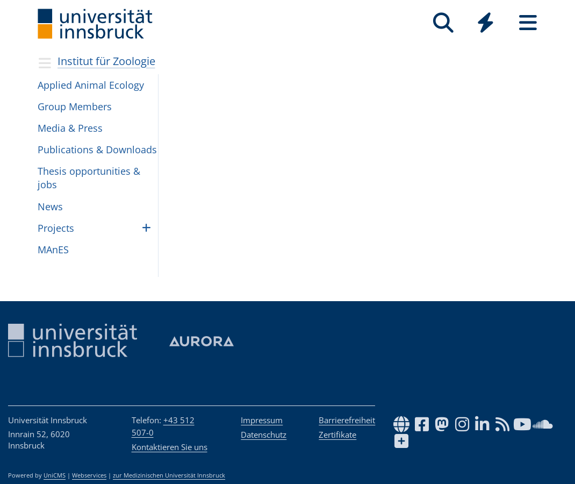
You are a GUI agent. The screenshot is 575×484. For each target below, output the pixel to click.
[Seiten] (528, 23)
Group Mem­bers (75, 106)
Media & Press (70, 128)
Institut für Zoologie (106, 61)
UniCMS (55, 475)
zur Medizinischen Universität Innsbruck (169, 475)
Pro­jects (56, 228)
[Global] (485, 24)
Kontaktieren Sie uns (169, 447)
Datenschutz (263, 434)
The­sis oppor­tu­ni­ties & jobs (89, 178)
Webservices (89, 475)
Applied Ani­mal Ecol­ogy (91, 85)
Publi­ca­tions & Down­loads (97, 149)
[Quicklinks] (485, 23)
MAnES (53, 249)
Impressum (262, 420)
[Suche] (443, 23)
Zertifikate (337, 434)
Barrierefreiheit (347, 420)
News (50, 206)
